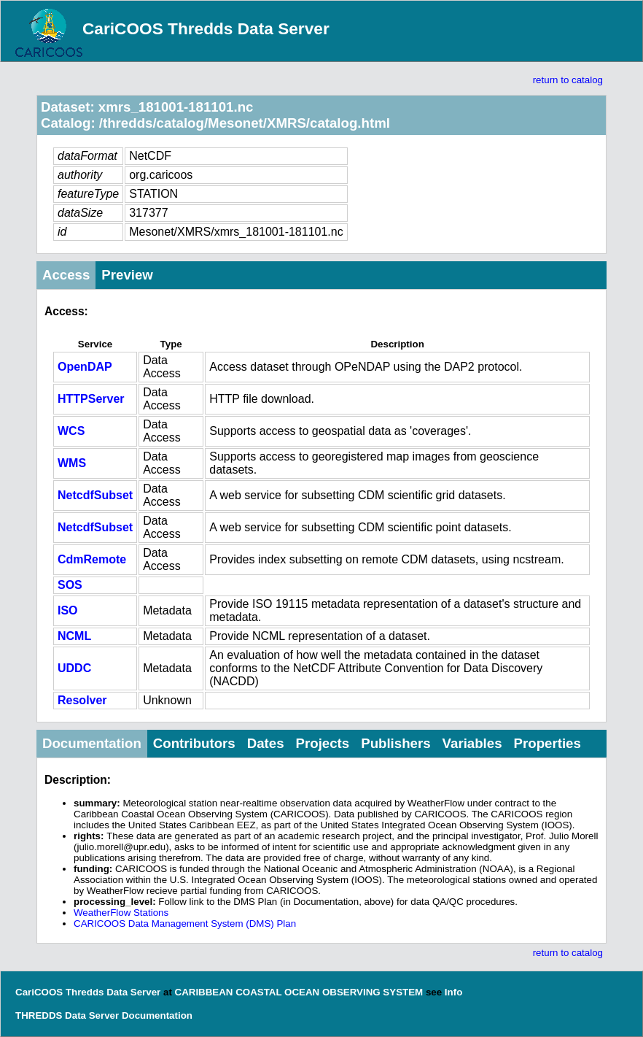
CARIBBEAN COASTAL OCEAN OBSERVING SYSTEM (299, 992)
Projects (323, 743)
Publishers (395, 743)
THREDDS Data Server (67, 1015)
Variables (472, 743)
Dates (265, 743)
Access (66, 274)
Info (453, 992)
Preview (127, 274)
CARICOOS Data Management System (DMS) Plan (185, 923)
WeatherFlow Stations (121, 912)
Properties (547, 743)
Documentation (91, 743)
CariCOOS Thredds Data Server (206, 28)
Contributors (194, 743)
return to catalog (568, 79)
